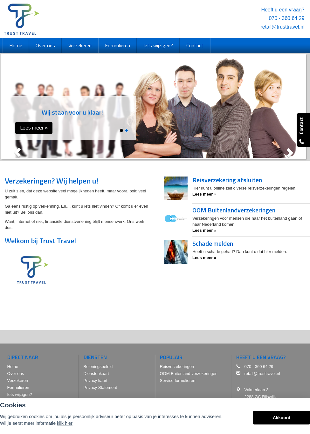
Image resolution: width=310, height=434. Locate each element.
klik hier (64, 423)
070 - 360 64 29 (286, 18)
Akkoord (281, 417)
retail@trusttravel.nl (282, 27)
